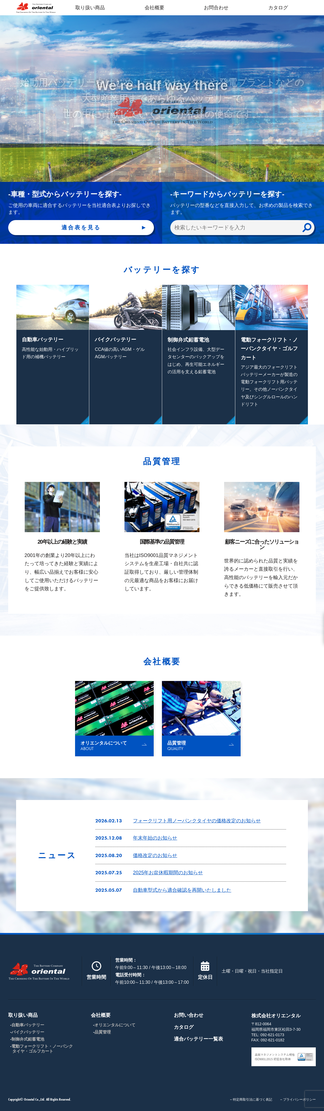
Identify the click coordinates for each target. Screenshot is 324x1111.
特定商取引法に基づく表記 (252, 1099)
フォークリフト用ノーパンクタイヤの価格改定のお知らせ (197, 820)
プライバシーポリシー (299, 1099)
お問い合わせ (188, 1015)
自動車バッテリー (27, 1025)
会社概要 (154, 7)
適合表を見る (81, 227)
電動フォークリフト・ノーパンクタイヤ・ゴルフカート (42, 1048)
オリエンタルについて (114, 1025)
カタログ (278, 7)
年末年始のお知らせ (155, 838)
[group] (114, 718)
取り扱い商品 (90, 7)
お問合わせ (216, 7)
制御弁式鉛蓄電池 (27, 1039)
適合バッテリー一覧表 (198, 1039)
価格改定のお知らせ (155, 855)
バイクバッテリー (27, 1032)
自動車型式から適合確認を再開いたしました (182, 890)
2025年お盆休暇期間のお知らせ (168, 872)
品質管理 (102, 1032)
